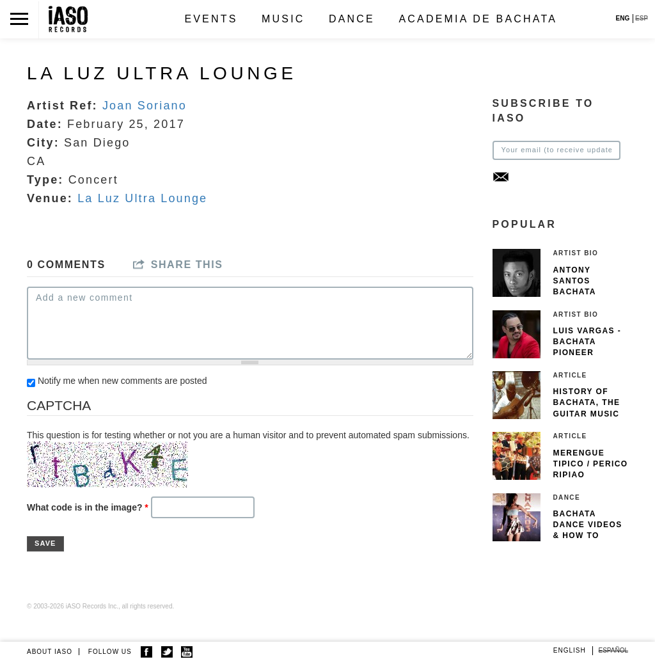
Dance (352, 18)
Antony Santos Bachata (574, 281)
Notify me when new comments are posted (122, 381)
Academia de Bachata (478, 18)
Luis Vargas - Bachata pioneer (587, 341)
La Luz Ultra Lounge (142, 198)
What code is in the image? (87, 507)
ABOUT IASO (49, 651)
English (569, 650)
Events (210, 18)
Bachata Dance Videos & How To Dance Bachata (587, 535)
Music (283, 18)
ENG (623, 18)
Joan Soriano (144, 105)
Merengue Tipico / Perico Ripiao (590, 464)
